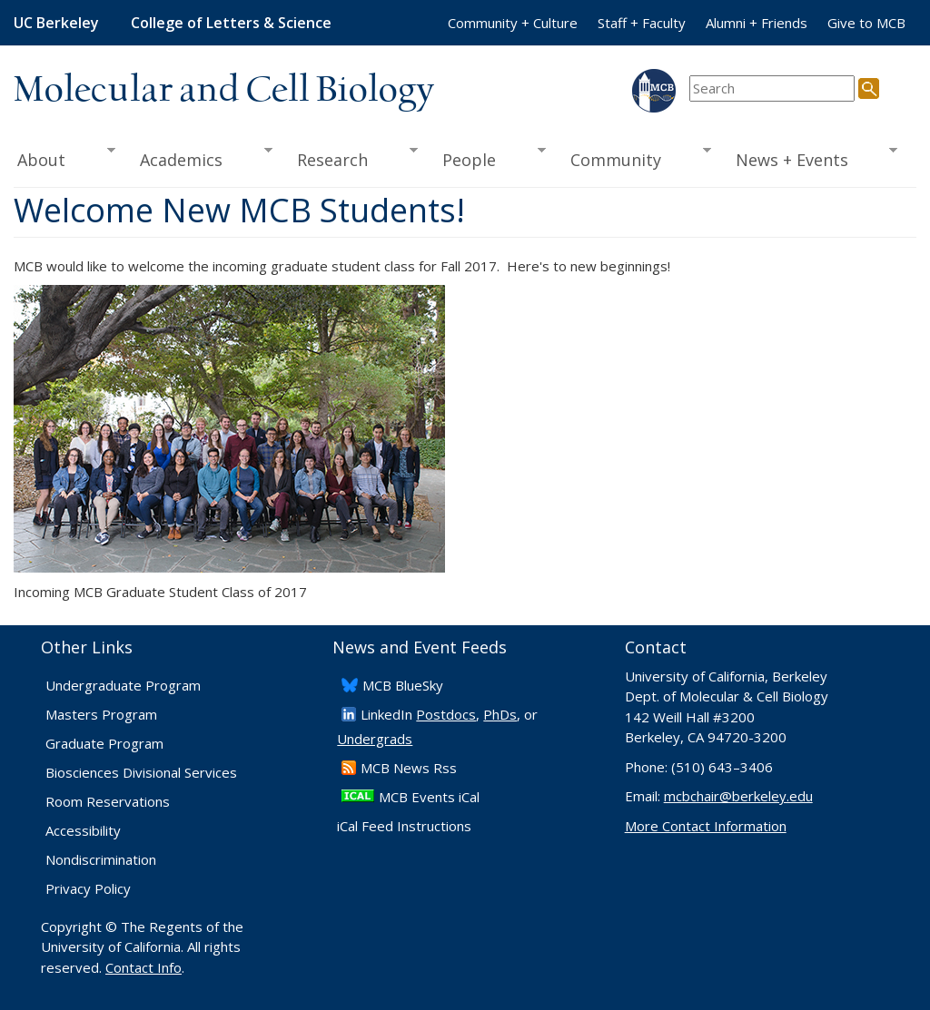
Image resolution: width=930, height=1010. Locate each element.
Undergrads (374, 739)
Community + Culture (513, 23)
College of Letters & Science (231, 23)
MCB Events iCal (429, 797)
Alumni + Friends (756, 23)
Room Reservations (107, 801)
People (488, 158)
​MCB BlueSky (402, 685)
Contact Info (143, 967)
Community (634, 158)
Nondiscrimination (100, 859)
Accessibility (83, 830)
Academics (199, 158)
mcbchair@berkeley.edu (738, 796)
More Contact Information (706, 826)
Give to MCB (866, 23)
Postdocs (446, 714)
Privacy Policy (88, 888)
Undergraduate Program (123, 685)
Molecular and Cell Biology (224, 91)
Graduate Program (104, 743)
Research (351, 158)
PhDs (500, 714)
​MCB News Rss (409, 768)
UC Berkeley (56, 23)
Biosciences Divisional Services (141, 772)
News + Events (810, 158)
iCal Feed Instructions (404, 826)
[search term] (772, 88)
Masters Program (101, 714)
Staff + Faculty (642, 23)
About (64, 158)
